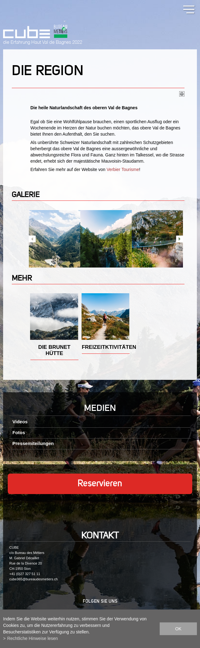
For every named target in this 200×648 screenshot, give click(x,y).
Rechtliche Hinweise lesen (32, 638)
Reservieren (100, 483)
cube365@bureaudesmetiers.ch (33, 579)
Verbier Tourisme (123, 169)
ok (178, 628)
